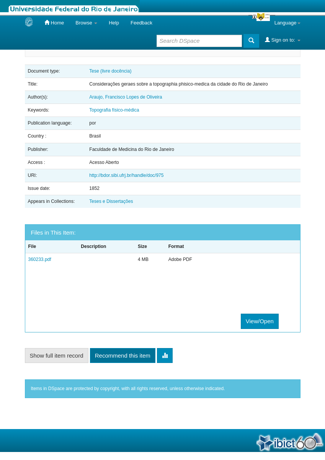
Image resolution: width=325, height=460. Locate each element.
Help (114, 23)
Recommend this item (122, 355)
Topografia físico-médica (114, 110)
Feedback (141, 23)
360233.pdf (39, 259)
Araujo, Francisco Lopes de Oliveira (125, 97)
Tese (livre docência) (110, 71)
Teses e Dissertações (111, 201)
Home (54, 22)
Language (287, 23)
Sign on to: (282, 40)
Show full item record (56, 355)
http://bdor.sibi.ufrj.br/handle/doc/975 (126, 175)
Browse (86, 23)
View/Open (260, 321)
